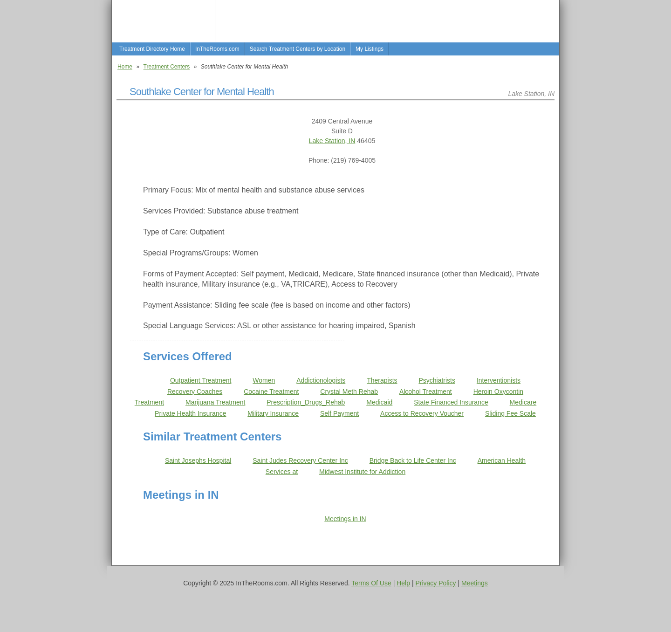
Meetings (474, 583)
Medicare (523, 402)
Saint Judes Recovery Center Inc (300, 460)
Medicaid (379, 402)
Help (403, 583)
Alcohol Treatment (425, 391)
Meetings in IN (345, 518)
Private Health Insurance (190, 413)
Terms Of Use (371, 583)
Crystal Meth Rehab (349, 391)
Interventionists (498, 380)
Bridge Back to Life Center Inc (413, 460)
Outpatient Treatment (201, 380)
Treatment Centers (167, 66)
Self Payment (339, 413)
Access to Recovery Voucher (422, 413)
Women (264, 380)
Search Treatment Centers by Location (297, 49)
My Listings (369, 49)
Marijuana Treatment (215, 402)
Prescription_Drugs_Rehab (306, 402)
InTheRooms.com (217, 49)
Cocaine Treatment (271, 391)
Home (124, 66)
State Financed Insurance (451, 402)
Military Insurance (273, 413)
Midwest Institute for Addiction (362, 471)
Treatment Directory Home (152, 49)
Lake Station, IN (332, 140)
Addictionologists (320, 380)
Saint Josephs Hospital (198, 460)
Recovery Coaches (194, 391)
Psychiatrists (436, 380)
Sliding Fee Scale (510, 413)
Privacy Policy (435, 583)
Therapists (382, 380)
